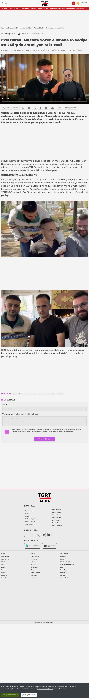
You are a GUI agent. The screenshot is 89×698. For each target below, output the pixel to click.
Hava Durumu (5, 578)
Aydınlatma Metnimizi (45, 689)
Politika (33, 578)
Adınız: (5, 404)
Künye (27, 513)
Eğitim (3, 567)
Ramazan (63, 556)
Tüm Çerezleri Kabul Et (10, 695)
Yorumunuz (20, 414)
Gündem (4, 575)
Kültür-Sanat (35, 556)
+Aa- (60, 107)
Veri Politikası (56, 520)
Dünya (3, 564)
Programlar (64, 554)
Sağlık (62, 559)
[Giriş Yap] (73, 3)
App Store (49, 545)
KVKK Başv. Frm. (57, 525)
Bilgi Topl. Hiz (56, 517)
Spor (61, 567)
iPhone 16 (41, 170)
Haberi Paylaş (10, 107)
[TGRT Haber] (44, 3)
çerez (39, 686)
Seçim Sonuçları (65, 562)
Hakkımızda (29, 511)
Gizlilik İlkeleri (56, 512)
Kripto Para (34, 559)
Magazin (11, 28)
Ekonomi (4, 570)
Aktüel (3, 554)
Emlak (3, 572)
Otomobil (34, 575)
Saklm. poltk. (29, 524)
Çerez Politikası (30, 521)
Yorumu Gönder (45, 439)
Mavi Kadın (34, 567)
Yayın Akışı (63, 572)
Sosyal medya (8, 161)
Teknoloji (63, 570)
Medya (33, 570)
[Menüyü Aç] (6, 3)
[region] (44, 690)
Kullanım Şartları (57, 509)
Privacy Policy (56, 515)
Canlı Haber (5, 559)
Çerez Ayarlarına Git (28, 695)
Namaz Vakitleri (36, 572)
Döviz (3, 562)
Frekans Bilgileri (30, 519)
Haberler (4, 28)
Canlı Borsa (5, 556)
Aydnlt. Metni (56, 523)
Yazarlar (63, 575)
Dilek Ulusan (37, 33)
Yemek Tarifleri (65, 578)
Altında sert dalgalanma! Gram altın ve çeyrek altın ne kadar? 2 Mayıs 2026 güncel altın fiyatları (47, 8)
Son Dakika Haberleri (67, 564)
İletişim (27, 516)
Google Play (32, 545)
